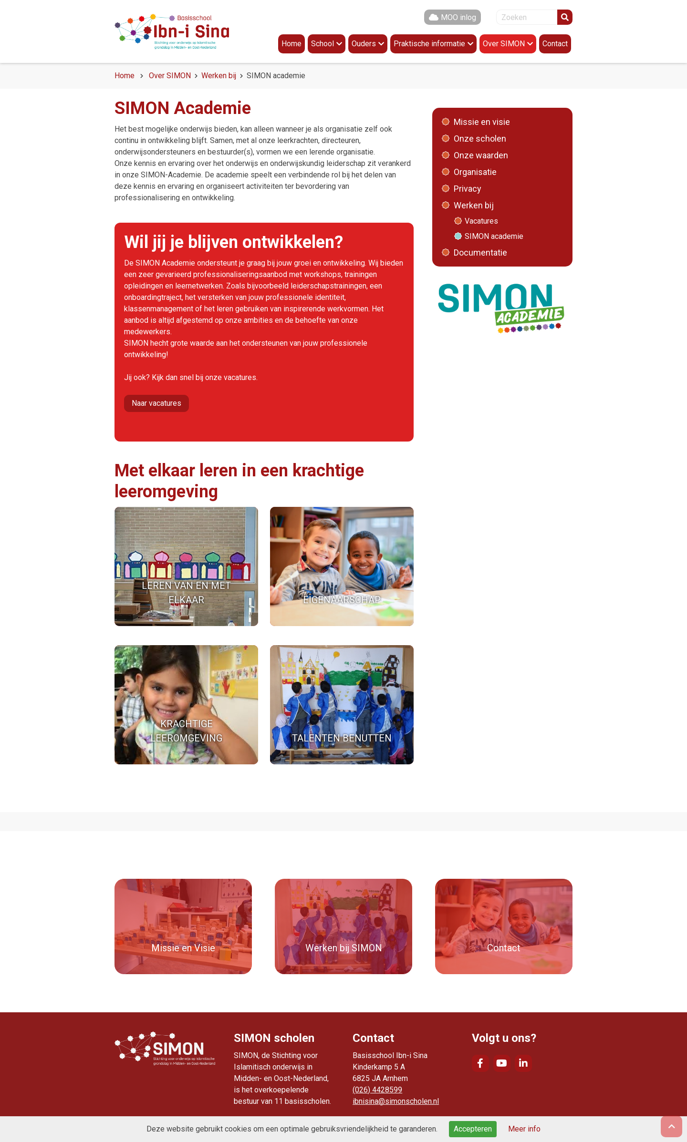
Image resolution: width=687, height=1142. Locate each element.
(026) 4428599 (377, 1089)
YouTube (501, 1063)
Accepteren (473, 1128)
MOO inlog (458, 17)
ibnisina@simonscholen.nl (396, 1101)
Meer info (524, 1128)
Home (124, 75)
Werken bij (218, 75)
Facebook (480, 1063)
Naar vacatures (156, 403)
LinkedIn (523, 1063)
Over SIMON (170, 75)
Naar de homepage (171, 31)
